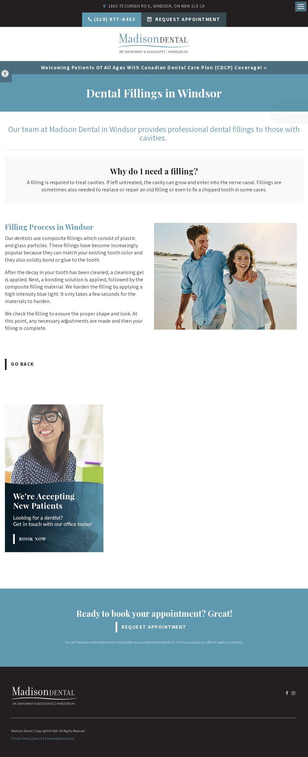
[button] (265, 113)
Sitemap (50, 738)
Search (37, 738)
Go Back (22, 364)
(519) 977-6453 (114, 19)
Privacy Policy (21, 738)
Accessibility (66, 738)
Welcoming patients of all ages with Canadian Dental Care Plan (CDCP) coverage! (151, 67)
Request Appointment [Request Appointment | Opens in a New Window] (187, 19)
